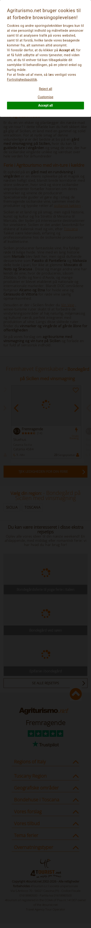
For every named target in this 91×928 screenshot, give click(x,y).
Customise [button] (45, 97)
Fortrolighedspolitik (22, 79)
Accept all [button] (45, 105)
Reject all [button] (45, 89)
